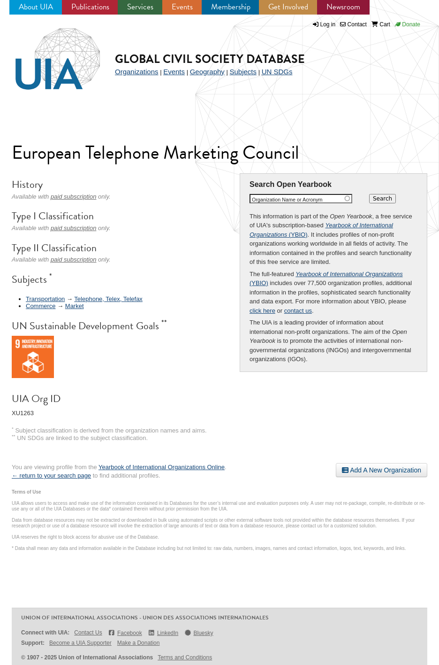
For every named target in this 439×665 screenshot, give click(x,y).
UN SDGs (277, 72)
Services (140, 7)
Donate (407, 24)
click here (262, 310)
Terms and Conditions (185, 657)
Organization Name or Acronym (287, 199)
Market (74, 305)
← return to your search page (51, 475)
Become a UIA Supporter (80, 643)
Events (182, 7)
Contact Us (88, 632)
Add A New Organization (381, 470)
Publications (90, 7)
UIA (47, 53)
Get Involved (288, 7)
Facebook (125, 632)
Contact (353, 24)
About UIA (36, 7)
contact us (298, 310)
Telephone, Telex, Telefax (108, 298)
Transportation (45, 298)
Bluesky (198, 632)
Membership (230, 7)
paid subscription (74, 196)
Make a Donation (138, 643)
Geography (207, 72)
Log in (328, 24)
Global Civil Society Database (210, 59)
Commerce (41, 305)
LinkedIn (163, 632)
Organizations (137, 72)
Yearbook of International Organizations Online (161, 467)
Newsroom (343, 7)
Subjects (243, 72)
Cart (380, 24)
